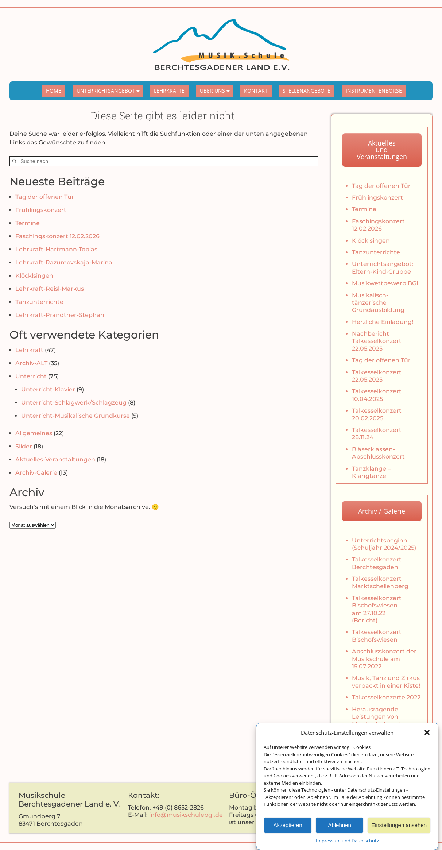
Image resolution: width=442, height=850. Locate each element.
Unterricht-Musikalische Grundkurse (75, 415)
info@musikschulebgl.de (186, 814)
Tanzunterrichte (39, 301)
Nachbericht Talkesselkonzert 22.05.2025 (377, 341)
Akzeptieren (287, 830)
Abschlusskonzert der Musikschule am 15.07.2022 (384, 659)
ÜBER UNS (216, 91)
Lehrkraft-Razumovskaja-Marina (63, 262)
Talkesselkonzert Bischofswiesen (377, 636)
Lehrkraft (29, 350)
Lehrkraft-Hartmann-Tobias (56, 249)
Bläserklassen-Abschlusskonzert (378, 453)
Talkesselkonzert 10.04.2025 (377, 395)
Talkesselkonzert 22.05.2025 (377, 376)
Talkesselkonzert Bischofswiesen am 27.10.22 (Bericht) (377, 609)
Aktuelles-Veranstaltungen (55, 459)
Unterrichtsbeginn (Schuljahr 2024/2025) (384, 544)
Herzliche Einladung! (382, 321)
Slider (23, 446)
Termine (27, 223)
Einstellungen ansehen (399, 830)
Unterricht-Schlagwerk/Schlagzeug (74, 402)
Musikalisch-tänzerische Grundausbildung (378, 303)
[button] (427, 738)
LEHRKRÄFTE (169, 90)
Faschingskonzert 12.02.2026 (57, 236)
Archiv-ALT (31, 363)
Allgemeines (33, 433)
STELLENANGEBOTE (306, 90)
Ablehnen (339, 830)
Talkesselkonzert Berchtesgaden (377, 563)
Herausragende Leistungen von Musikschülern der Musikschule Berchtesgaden (379, 724)
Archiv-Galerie (36, 472)
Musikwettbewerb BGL (386, 283)
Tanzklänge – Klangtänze (371, 472)
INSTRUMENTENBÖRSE (374, 90)
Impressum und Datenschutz (347, 846)
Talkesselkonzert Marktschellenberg (380, 582)
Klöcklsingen (34, 275)
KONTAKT (256, 90)
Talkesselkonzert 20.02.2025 (377, 414)
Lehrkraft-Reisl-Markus (49, 288)
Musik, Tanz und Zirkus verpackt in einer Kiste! (386, 682)
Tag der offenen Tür (44, 196)
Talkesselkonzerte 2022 (386, 697)
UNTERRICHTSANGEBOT (110, 91)
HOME (53, 90)
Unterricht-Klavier (48, 389)
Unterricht (31, 376)
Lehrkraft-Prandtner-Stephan (59, 315)
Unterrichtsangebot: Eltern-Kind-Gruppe (382, 267)
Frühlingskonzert (40, 209)
